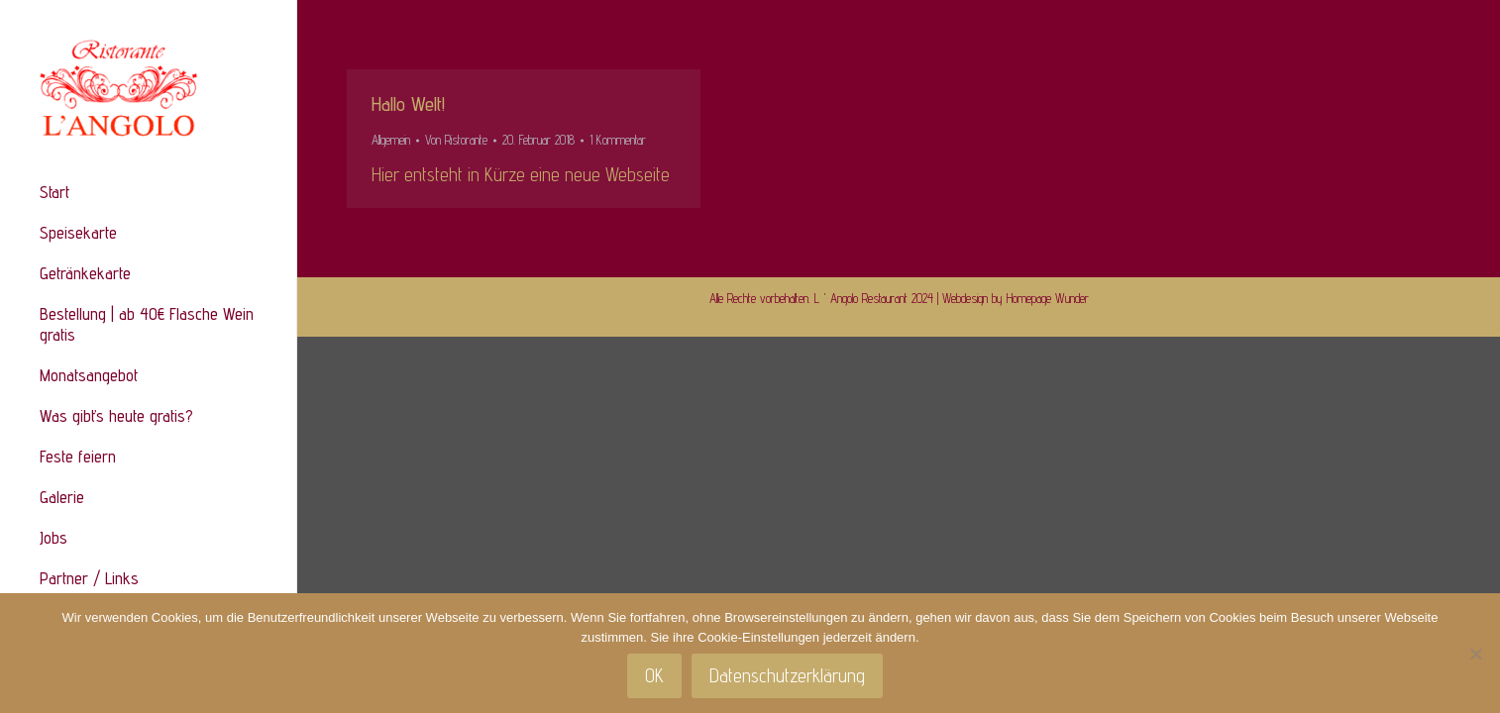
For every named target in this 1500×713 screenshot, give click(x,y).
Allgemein (391, 140)
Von (456, 140)
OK (654, 675)
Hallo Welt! (408, 104)
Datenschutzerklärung (787, 675)
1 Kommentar (617, 140)
